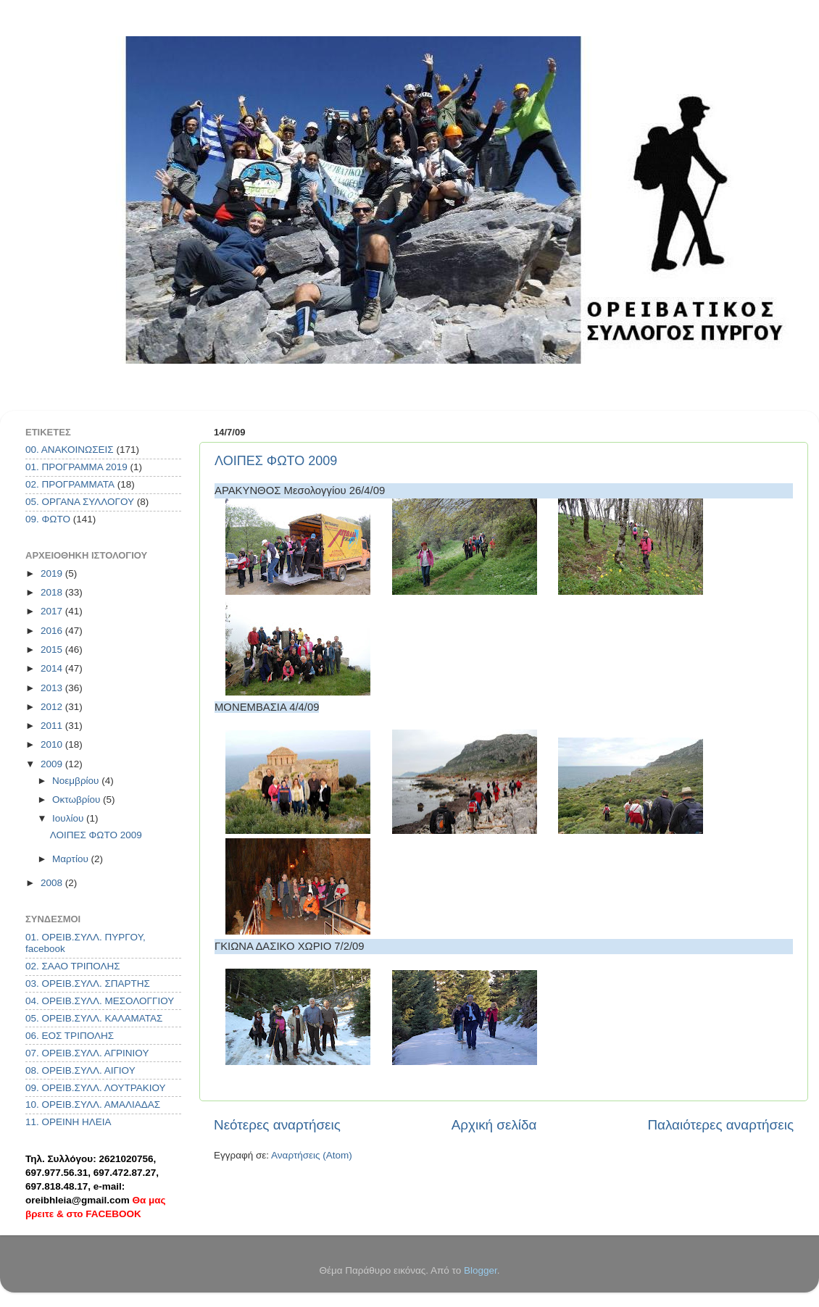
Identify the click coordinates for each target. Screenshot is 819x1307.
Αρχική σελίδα (494, 1124)
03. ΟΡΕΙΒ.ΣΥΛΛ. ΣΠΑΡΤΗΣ (87, 983)
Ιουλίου (69, 818)
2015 (53, 649)
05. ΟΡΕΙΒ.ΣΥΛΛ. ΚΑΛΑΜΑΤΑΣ (93, 1018)
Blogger (480, 1270)
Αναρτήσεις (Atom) (311, 1155)
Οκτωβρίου (77, 799)
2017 (53, 611)
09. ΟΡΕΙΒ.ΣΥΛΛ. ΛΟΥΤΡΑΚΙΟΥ (95, 1087)
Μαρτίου (71, 858)
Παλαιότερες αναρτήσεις (720, 1124)
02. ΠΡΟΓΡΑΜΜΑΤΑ (70, 484)
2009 (53, 764)
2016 (53, 630)
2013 (53, 687)
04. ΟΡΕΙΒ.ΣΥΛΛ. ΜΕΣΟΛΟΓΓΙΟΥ (99, 1000)
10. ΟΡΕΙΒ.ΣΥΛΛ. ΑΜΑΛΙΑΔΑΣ (92, 1104)
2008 (53, 882)
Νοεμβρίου (76, 780)
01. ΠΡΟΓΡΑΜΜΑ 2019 (76, 467)
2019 (53, 573)
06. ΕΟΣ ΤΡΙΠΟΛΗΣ (69, 1035)
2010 (53, 744)
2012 (53, 706)
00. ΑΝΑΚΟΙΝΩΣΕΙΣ (69, 449)
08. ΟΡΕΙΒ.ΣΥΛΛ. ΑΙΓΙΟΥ (80, 1070)
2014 (53, 668)
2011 (53, 725)
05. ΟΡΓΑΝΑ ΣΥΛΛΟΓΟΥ (79, 501)
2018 (53, 592)
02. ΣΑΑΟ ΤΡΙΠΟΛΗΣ (72, 966)
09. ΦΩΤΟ (47, 519)
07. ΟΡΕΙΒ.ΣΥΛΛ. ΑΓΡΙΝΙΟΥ (87, 1053)
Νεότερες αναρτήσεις (277, 1124)
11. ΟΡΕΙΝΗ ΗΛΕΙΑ (68, 1121)
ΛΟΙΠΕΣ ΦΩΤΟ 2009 (276, 461)
